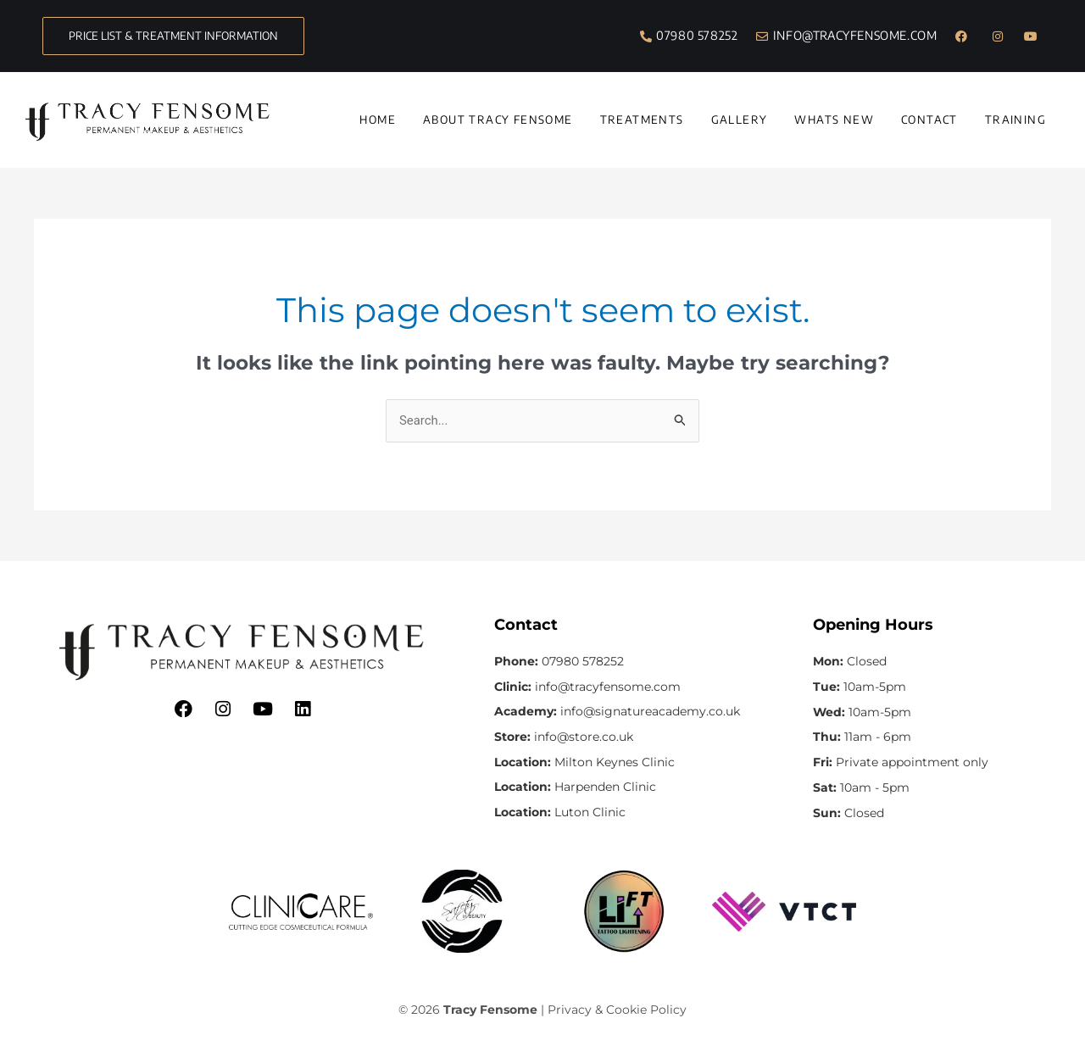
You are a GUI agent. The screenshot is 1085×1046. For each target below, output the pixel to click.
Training (1015, 119)
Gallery (739, 119)
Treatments (642, 119)
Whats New (834, 119)
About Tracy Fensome (498, 119)
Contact (929, 119)
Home (377, 119)
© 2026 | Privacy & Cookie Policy (542, 1010)
